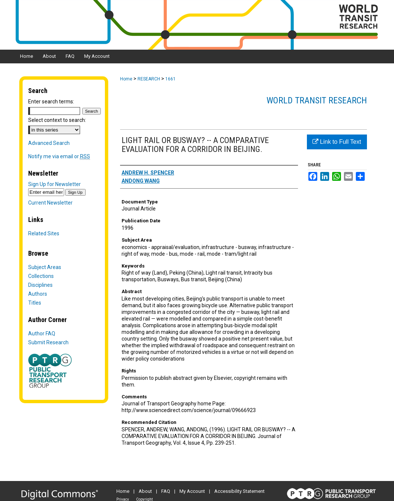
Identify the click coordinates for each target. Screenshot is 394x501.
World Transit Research (316, 100)
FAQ (165, 491)
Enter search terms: (51, 101)
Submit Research (48, 342)
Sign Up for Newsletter (54, 184)
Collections (41, 276)
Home (126, 79)
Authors (37, 294)
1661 (170, 79)
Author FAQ (41, 333)
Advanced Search (49, 143)
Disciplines (40, 285)
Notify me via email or (59, 156)
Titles (34, 303)
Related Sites (43, 233)
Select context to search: (57, 120)
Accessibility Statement (239, 491)
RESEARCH (149, 79)
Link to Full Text (336, 142)
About (145, 491)
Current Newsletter (50, 203)
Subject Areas (44, 267)
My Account (192, 491)
